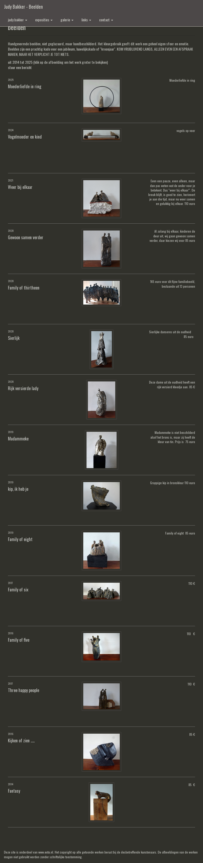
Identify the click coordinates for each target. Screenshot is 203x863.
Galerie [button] (67, 19)
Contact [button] (106, 19)
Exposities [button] (44, 19)
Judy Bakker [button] (17, 19)
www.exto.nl (45, 852)
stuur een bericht (20, 67)
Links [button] (86, 19)
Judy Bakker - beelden (23, 6)
